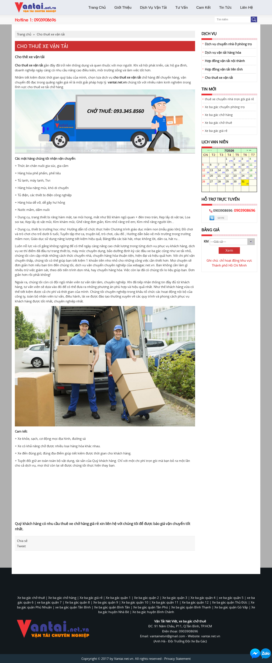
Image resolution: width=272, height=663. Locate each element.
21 (221, 176)
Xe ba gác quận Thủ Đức (229, 602)
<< (208, 150)
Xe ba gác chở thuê (218, 123)
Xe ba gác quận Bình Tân (112, 607)
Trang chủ (24, 34)
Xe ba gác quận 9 (105, 602)
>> (250, 150)
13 (213, 171)
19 (205, 176)
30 (237, 182)
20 (213, 176)
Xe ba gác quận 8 (77, 602)
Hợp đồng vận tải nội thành (225, 61)
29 (229, 182)
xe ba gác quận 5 (231, 597)
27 (213, 182)
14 (221, 171)
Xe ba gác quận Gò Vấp (231, 607)
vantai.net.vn (117, 82)
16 (237, 171)
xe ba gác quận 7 (49, 602)
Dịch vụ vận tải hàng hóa (223, 52)
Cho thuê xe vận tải (51, 34)
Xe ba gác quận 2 (146, 597)
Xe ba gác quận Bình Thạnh (191, 607)
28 (221, 182)
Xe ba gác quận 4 (203, 597)
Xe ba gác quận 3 (174, 597)
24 (245, 176)
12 (205, 171)
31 (245, 182)
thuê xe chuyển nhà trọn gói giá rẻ (229, 99)
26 (205, 182)
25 (252, 176)
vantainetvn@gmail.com (168, 636)
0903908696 (45, 19)
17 (245, 171)
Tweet (21, 546)
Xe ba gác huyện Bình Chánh (153, 612)
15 (229, 171)
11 (252, 165)
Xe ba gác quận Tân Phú (150, 607)
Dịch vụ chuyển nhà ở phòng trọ (228, 44)
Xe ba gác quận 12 (195, 602)
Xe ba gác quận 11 (165, 602)
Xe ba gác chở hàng (219, 115)
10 (245, 165)
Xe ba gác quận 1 (118, 597)
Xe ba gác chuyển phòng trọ (225, 107)
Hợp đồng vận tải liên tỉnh (224, 69)
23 (237, 176)
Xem (229, 250)
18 (252, 171)
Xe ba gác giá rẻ (216, 131)
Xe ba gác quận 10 (135, 602)
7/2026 (229, 150)
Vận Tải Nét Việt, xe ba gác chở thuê (180, 621)
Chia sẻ (22, 541)
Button (254, 19)
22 (229, 176)
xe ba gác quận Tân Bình (73, 607)
